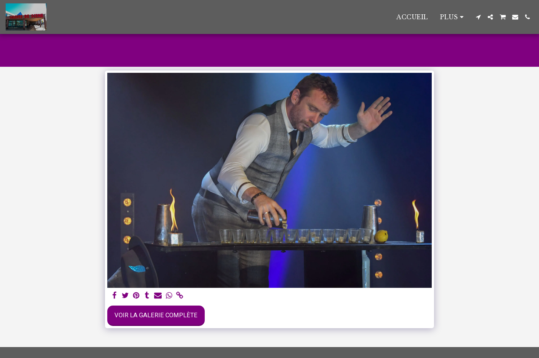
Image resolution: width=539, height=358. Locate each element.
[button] (478, 17)
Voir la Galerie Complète (156, 315)
